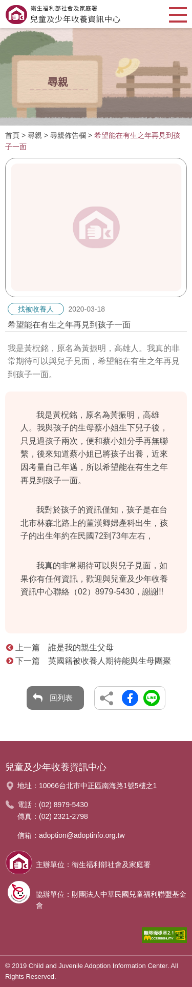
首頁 (12, 135)
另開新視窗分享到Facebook (130, 698)
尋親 (35, 135)
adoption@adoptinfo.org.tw (82, 835)
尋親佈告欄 (68, 135)
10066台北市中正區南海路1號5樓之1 (98, 786)
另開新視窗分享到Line (151, 698)
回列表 (61, 697)
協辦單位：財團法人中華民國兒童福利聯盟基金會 (111, 900)
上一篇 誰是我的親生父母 (60, 647)
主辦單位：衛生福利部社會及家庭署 (93, 864)
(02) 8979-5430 (63, 804)
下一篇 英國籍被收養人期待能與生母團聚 (88, 660)
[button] (178, 14)
